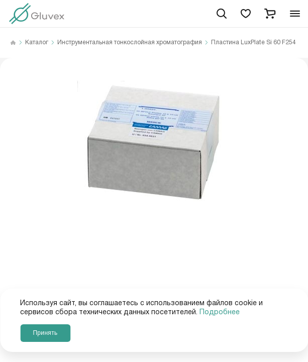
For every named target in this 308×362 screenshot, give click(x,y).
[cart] (270, 14)
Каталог (36, 43)
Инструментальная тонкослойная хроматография (129, 43)
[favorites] (246, 14)
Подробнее (219, 312)
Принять (45, 332)
